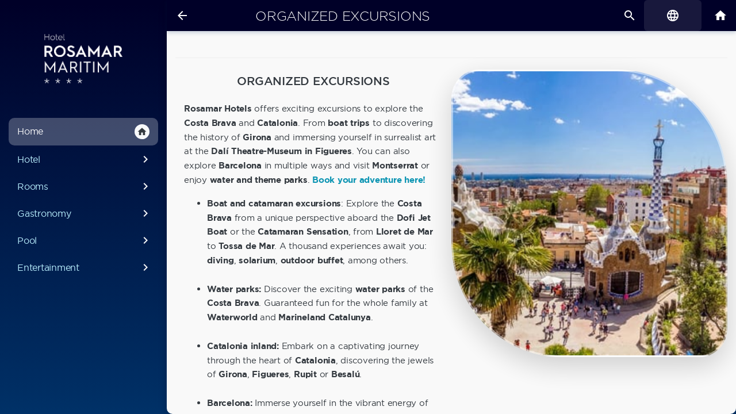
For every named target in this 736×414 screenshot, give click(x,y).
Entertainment (84, 267)
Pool (84, 240)
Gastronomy (84, 213)
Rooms (84, 186)
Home (83, 131)
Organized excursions (342, 16)
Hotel (84, 159)
